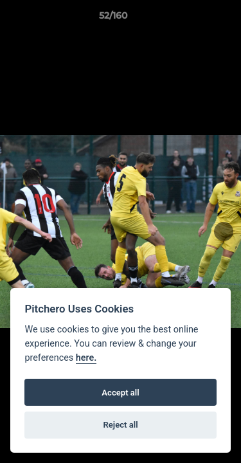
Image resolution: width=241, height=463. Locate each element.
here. (86, 357)
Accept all (120, 392)
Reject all (120, 425)
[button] (194, 18)
